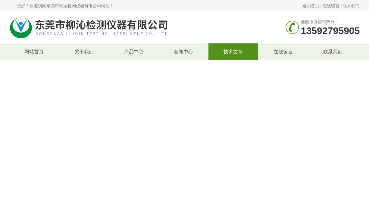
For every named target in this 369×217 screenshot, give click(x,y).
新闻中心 (183, 51)
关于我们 (84, 51)
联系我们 (351, 5)
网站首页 (34, 51)
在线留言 (331, 5)
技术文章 (233, 51)
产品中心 (133, 51)
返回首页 (310, 5)
